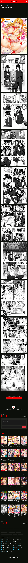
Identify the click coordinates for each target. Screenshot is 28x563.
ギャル (4, 547)
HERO (14, 1)
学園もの (15, 537)
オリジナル (4, 531)
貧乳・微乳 (19, 529)
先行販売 (16, 547)
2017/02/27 (7, 14)
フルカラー (12, 529)
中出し (4, 528)
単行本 (21, 526)
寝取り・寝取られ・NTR (7, 533)
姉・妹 (9, 537)
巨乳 (15, 526)
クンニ (15, 545)
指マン (10, 549)
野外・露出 (20, 539)
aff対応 (4, 526)
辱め (3, 541)
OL (16, 543)
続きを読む (14, 397)
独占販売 (4, 549)
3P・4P (20, 533)
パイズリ (9, 541)
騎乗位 (4, 537)
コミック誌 (12, 531)
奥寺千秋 (6, 9)
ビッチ (21, 549)
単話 (10, 526)
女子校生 (10, 528)
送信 (24, 426)
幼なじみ (4, 545)
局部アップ (9, 551)
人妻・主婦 (4, 529)
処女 (15, 533)
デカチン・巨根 (5, 543)
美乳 (3, 539)
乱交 (9, 545)
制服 (20, 535)
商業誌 (7, 5)
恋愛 (14, 539)
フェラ (16, 528)
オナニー (9, 547)
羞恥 (21, 543)
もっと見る (25, 523)
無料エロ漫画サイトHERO (15, 557)
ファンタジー (13, 535)
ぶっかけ (21, 541)
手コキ (22, 547)
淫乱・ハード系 (5, 535)
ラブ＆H (19, 531)
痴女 (12, 543)
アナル (21, 537)
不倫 (15, 549)
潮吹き (9, 539)
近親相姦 (15, 541)
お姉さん (21, 545)
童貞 (3, 551)
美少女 (22, 528)
